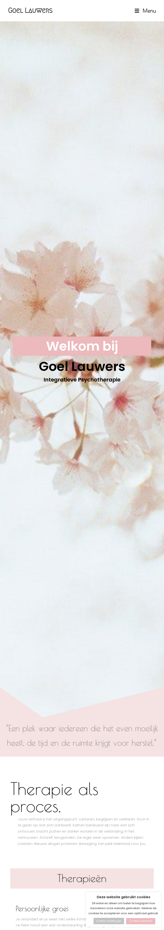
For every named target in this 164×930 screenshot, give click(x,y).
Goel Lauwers (36, 10)
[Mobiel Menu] (146, 10)
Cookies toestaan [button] (140, 921)
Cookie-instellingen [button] (109, 921)
